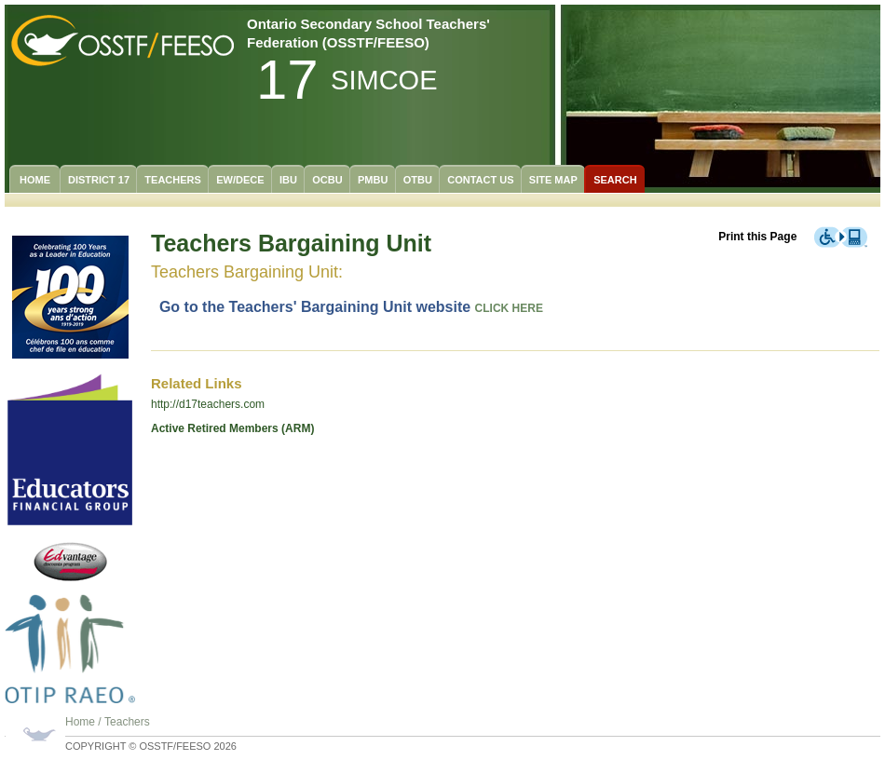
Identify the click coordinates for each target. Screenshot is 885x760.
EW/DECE (240, 179)
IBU (288, 179)
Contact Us (480, 179)
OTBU (417, 179)
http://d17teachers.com (208, 404)
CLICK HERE (509, 308)
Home (35, 179)
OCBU (327, 179)
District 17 (98, 179)
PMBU (373, 179)
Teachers (172, 179)
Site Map (553, 179)
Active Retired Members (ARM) (232, 428)
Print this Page (757, 236)
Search (614, 179)
